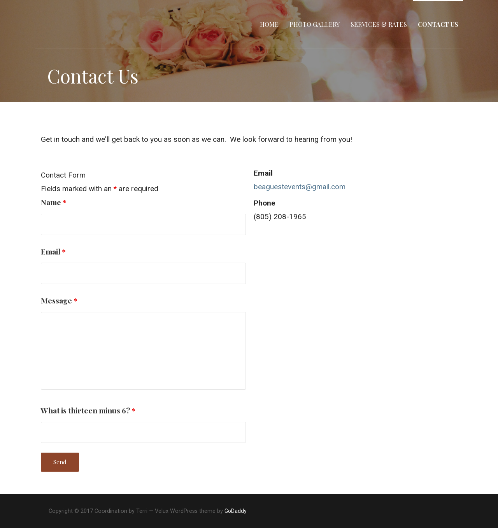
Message (59, 300)
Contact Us (438, 24)
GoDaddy (235, 511)
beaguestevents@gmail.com (299, 186)
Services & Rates (379, 24)
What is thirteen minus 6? (88, 410)
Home (269, 24)
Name (54, 202)
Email (53, 251)
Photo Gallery (314, 24)
